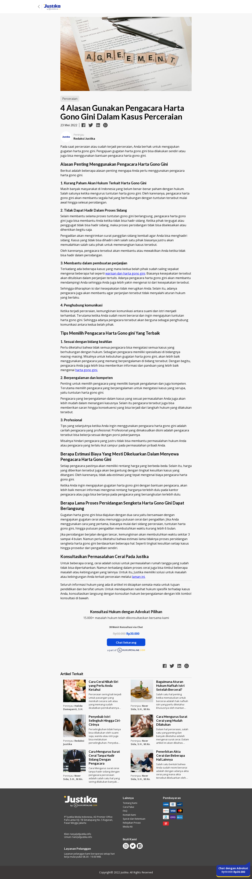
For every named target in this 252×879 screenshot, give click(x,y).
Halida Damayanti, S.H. (73, 707)
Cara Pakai (128, 807)
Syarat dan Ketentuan (134, 818)
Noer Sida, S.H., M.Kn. (141, 707)
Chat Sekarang (126, 642)
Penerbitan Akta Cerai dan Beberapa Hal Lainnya (170, 755)
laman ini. (138, 577)
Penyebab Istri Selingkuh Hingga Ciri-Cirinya (105, 720)
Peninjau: (68, 705)
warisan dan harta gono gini (125, 273)
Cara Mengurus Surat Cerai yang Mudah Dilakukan (172, 720)
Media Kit (128, 826)
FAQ (125, 810)
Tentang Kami (130, 803)
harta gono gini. (86, 370)
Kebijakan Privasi (132, 822)
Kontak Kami (129, 814)
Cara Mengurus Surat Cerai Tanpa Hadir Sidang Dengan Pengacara (104, 757)
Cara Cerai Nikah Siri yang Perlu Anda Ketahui (103, 685)
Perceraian (69, 99)
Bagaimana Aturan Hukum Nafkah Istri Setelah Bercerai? (170, 685)
